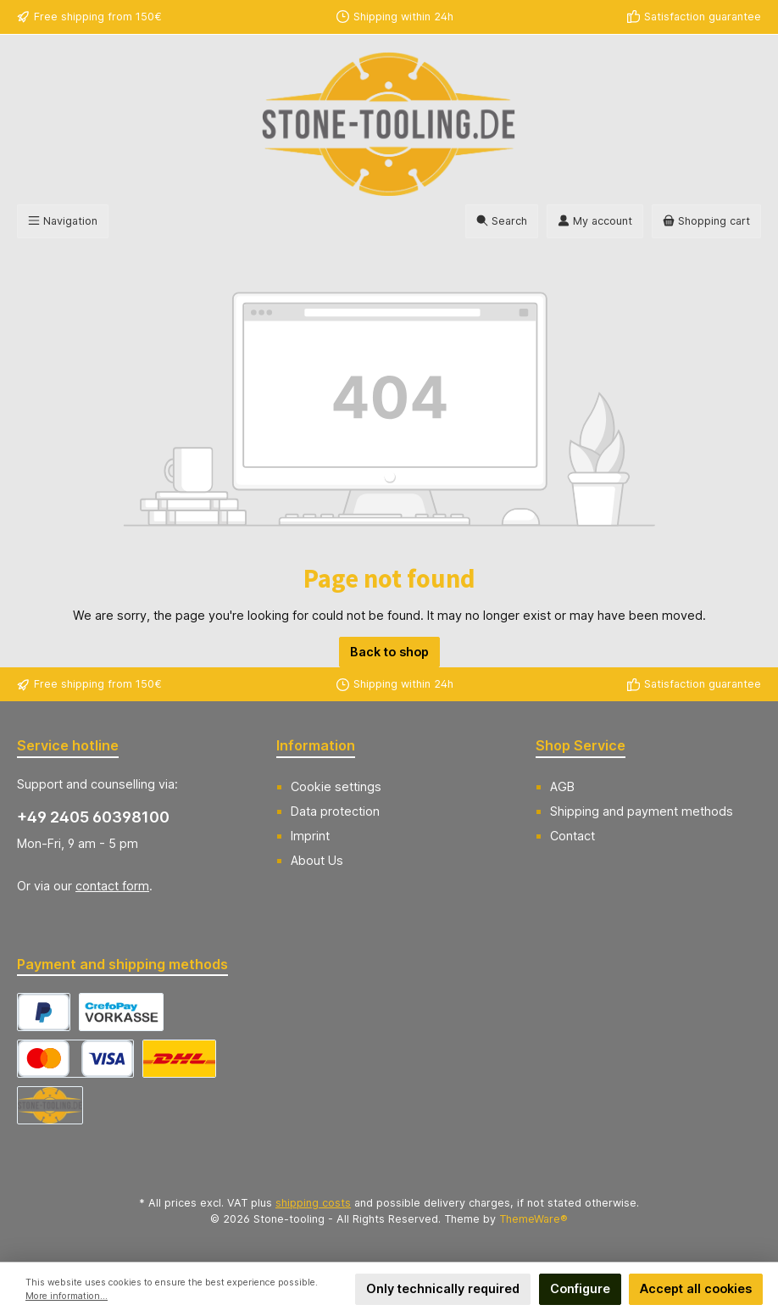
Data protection (335, 811)
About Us (317, 860)
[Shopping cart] (706, 221)
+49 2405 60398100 (93, 817)
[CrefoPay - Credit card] (75, 1059)
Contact (572, 835)
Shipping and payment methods (641, 811)
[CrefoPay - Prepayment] (121, 1012)
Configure (580, 1288)
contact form (112, 885)
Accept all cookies (696, 1288)
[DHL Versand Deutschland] (179, 1059)
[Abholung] (50, 1105)
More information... (66, 1296)
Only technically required (443, 1288)
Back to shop (389, 651)
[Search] (501, 221)
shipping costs (313, 1202)
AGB (562, 786)
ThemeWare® (533, 1219)
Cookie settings (336, 786)
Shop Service (580, 745)
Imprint (310, 835)
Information (315, 745)
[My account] (595, 221)
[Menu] (62, 221)
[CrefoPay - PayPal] (43, 1012)
